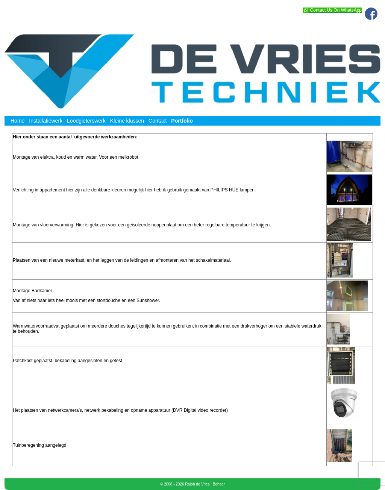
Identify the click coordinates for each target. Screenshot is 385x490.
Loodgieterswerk (86, 121)
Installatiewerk (45, 121)
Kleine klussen (127, 121)
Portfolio (182, 121)
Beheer (219, 484)
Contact (158, 121)
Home (17, 121)
